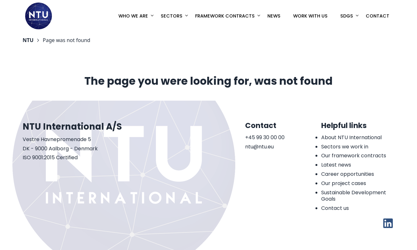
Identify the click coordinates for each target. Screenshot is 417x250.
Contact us (335, 208)
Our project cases (343, 183)
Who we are (133, 16)
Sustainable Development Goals (353, 196)
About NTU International (351, 137)
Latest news (336, 164)
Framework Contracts (225, 16)
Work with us (310, 16)
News (273, 16)
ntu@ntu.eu (259, 147)
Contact (377, 16)
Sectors (171, 16)
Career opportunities (347, 174)
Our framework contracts (353, 155)
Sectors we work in (344, 146)
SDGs (346, 16)
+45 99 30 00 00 (265, 137)
